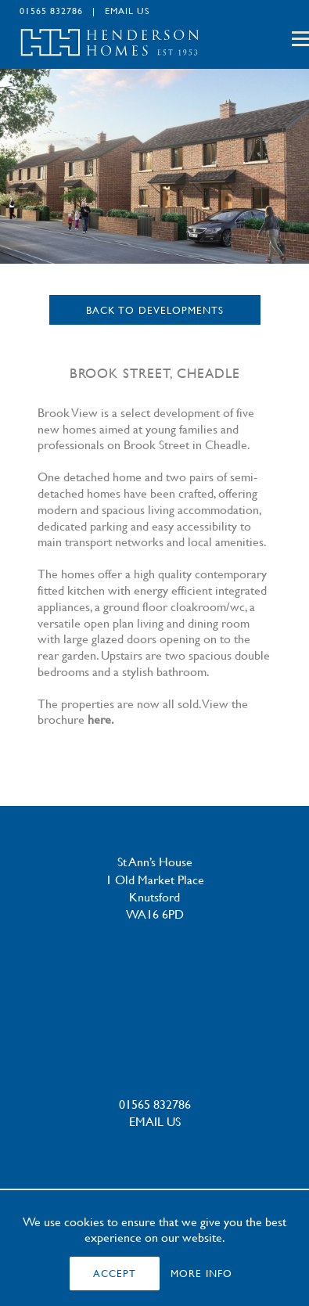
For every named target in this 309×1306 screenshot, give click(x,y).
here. (101, 719)
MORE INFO (201, 1273)
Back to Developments (155, 310)
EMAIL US (127, 10)
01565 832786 (51, 10)
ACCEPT (114, 1273)
